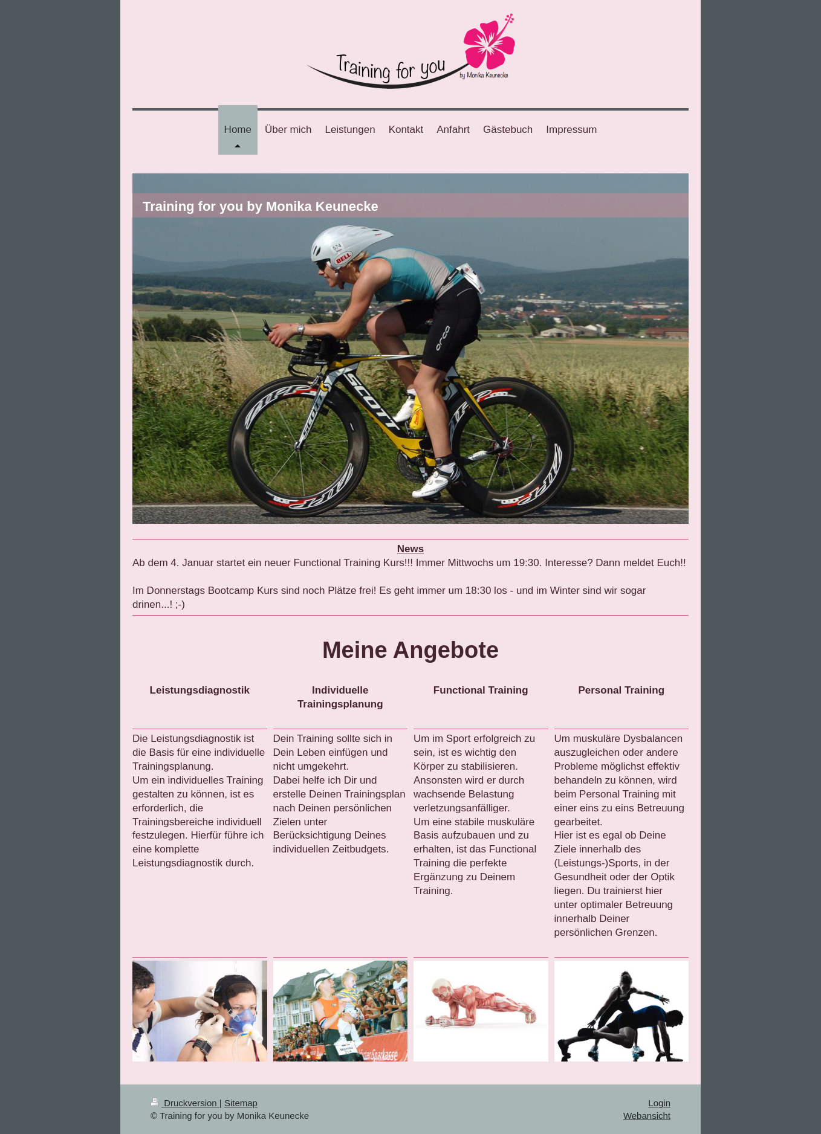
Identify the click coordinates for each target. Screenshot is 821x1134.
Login (659, 1103)
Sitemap (241, 1103)
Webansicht (646, 1115)
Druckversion (185, 1103)
